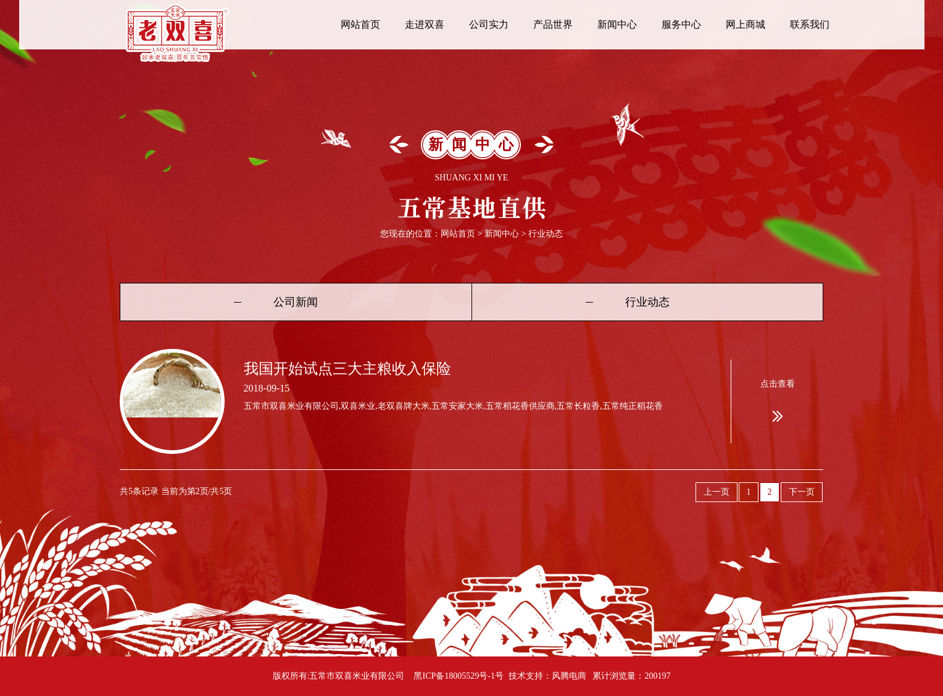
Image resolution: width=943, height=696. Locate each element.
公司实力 (489, 24)
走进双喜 (424, 24)
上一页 (716, 492)
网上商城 (745, 24)
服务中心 (681, 24)
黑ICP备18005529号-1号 (458, 676)
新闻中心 (617, 24)
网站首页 (360, 24)
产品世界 (553, 24)
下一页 (802, 492)
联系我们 (809, 24)
